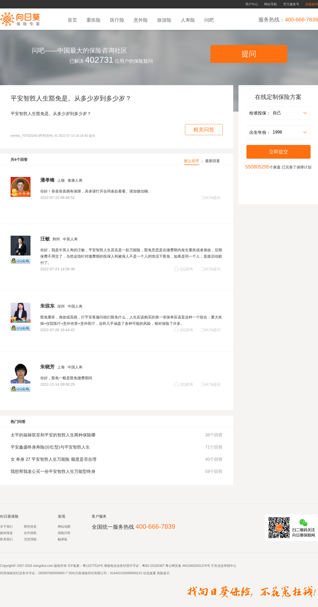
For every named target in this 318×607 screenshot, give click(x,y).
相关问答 (203, 130)
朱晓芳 (47, 366)
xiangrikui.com (43, 566)
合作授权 (30, 533)
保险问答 (64, 533)
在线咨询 (311, 4)
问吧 (209, 20)
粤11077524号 (93, 566)
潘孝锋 (47, 180)
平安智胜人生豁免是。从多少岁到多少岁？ (71, 98)
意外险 (141, 20)
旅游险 (165, 20)
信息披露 (149, 573)
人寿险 (188, 20)
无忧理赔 (30, 539)
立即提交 (278, 151)
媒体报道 (6, 533)
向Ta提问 (210, 197)
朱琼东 (47, 306)
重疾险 (94, 20)
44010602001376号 (196, 566)
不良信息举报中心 (223, 566)
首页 (73, 20)
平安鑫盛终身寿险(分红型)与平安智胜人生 (50, 447)
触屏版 (62, 539)
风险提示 (162, 573)
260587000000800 (51, 573)
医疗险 (118, 20)
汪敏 (45, 238)
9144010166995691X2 (126, 573)
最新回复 (212, 161)
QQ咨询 (183, 269)
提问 (248, 54)
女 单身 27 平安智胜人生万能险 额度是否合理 (53, 459)
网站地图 (64, 526)
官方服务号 (291, 4)
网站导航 (270, 4)
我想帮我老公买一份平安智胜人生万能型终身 (53, 471)
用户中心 (251, 4)
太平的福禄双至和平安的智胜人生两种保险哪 (53, 435)
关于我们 (6, 526)
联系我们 (6, 539)
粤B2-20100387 (153, 566)
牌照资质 (30, 526)
